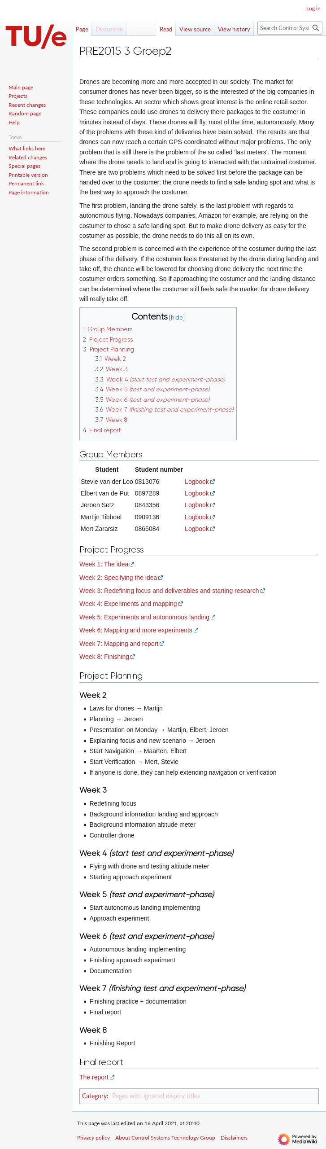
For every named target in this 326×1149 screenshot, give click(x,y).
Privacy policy (93, 1137)
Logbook (197, 481)
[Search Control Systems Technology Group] (289, 28)
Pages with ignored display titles (156, 1096)
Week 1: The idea (103, 564)
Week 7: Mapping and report (118, 643)
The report (94, 1077)
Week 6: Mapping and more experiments (135, 630)
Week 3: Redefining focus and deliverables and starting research (169, 590)
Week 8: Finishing (104, 656)
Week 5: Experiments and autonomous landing (144, 617)
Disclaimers (234, 1137)
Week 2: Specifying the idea (118, 577)
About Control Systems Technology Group (165, 1137)
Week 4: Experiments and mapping (128, 603)
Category (94, 1096)
